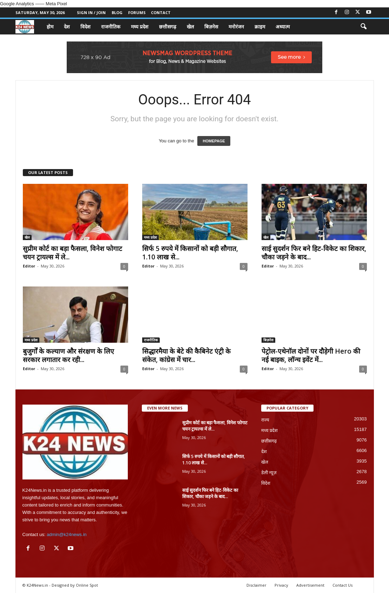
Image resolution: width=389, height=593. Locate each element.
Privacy (281, 585)
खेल (190, 26)
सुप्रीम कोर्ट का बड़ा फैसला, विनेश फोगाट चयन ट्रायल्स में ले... (72, 253)
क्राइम (260, 26)
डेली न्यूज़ (269, 472)
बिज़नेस (211, 26)
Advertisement (310, 585)
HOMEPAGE (214, 141)
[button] (363, 26)
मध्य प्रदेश (140, 26)
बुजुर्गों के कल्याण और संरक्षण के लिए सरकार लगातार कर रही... (68, 355)
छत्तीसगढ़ (167, 26)
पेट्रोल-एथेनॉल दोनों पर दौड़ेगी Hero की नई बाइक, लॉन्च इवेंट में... (311, 355)
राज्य (265, 420)
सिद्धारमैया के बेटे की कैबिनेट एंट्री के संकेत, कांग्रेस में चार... (186, 355)
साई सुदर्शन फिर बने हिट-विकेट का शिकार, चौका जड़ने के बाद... (314, 253)
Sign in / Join (91, 12)
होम (50, 26)
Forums (137, 12)
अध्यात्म (283, 26)
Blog (117, 12)
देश (67, 26)
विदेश (85, 26)
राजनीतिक (110, 26)
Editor (29, 266)
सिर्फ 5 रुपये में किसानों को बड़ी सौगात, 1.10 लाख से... (190, 253)
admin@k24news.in (67, 534)
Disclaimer (256, 585)
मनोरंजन (236, 26)
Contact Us (342, 585)
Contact (161, 12)
